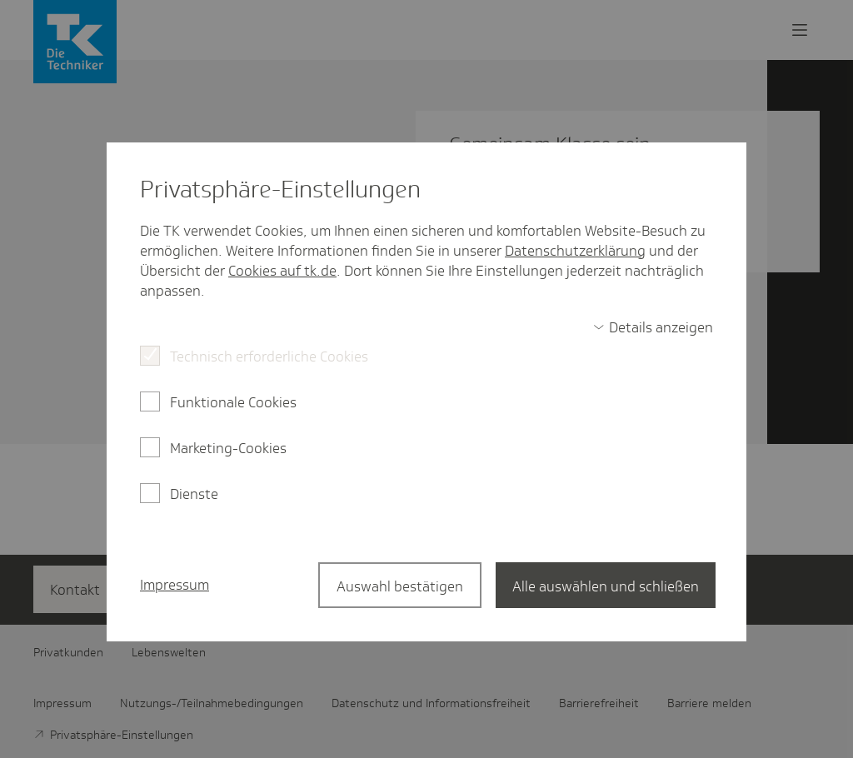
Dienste (194, 494)
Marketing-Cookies (228, 448)
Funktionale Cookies (233, 402)
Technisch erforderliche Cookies (269, 356)
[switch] (653, 327)
